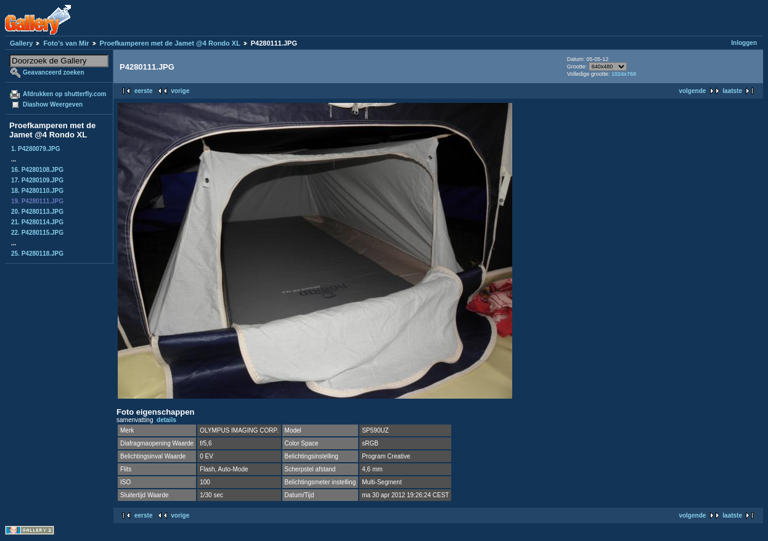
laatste (732, 90)
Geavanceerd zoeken (53, 72)
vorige (180, 90)
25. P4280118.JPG (37, 253)
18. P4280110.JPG (37, 190)
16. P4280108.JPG (37, 169)
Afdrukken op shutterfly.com (64, 94)
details (166, 420)
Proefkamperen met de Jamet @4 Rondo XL (170, 43)
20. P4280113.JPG (37, 211)
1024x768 (623, 74)
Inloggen (744, 42)
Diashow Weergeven (53, 104)
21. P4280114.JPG (37, 222)
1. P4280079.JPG (35, 148)
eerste (143, 90)
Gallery (21, 43)
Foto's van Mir (66, 43)
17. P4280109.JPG (37, 180)
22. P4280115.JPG (37, 232)
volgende (692, 90)
